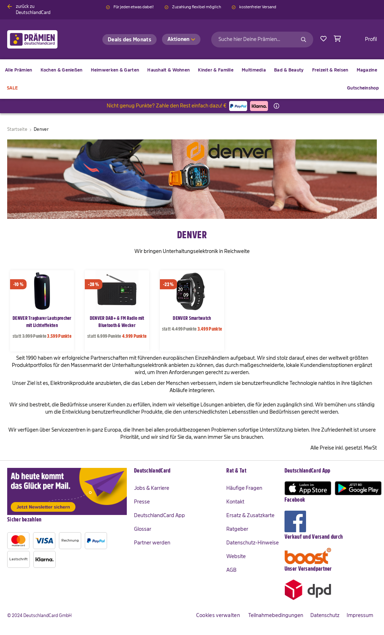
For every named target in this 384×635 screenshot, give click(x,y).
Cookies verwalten (218, 615)
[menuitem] (61, 70)
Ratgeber (237, 529)
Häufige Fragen (244, 488)
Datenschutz (324, 615)
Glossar (142, 529)
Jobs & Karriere (151, 488)
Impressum (360, 615)
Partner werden (152, 542)
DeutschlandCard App (159, 515)
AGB (231, 569)
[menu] (192, 79)
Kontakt (235, 501)
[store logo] (44, 39)
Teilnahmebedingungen (275, 615)
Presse (142, 501)
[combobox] (262, 39)
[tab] (176, 471)
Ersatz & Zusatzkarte (250, 515)
